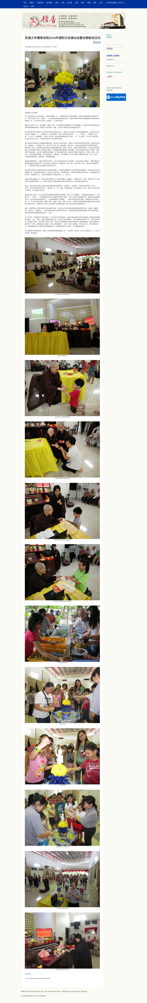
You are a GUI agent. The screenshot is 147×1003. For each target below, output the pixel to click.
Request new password (114, 72)
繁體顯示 (109, 37)
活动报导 (28, 974)
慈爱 (88, 2)
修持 (56, 2)
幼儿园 (70, 2)
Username (110, 59)
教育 (62, 2)
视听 (94, 2)
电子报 (25, 6)
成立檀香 (49, 2)
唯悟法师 (40, 2)
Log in (27, 978)
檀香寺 (32, 2)
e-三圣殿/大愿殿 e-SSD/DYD (115, 2)
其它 (100, 2)
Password (110, 66)
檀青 (82, 2)
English (108, 35)
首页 (24, 2)
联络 (32, 6)
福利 (76, 2)
